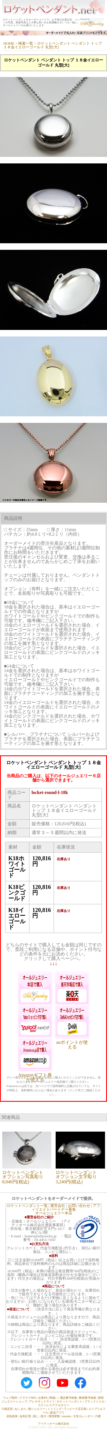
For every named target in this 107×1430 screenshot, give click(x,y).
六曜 (98, 1416)
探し (36, 1416)
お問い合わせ (79, 1206)
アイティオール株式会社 (53, 1423)
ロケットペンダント (69, 1401)
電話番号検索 (68, 1397)
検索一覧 (25, 43)
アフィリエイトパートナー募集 (65, 1207)
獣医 (101, 1397)
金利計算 (25, 1416)
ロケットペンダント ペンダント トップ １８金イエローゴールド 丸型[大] (52, 45)
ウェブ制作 (10, 1397)
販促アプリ (57, 1412)
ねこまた (20, 1408)
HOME (8, 43)
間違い (53, 1397)
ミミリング (54, 1408)
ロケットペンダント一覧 (27, 1206)
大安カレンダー (83, 1416)
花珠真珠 (12, 1416)
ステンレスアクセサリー (53, 1405)
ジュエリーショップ (14, 1401)
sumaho (66, 1416)
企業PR (42, 1397)
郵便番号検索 (87, 1397)
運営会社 (57, 1206)
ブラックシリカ (94, 1401)
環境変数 (54, 1416)
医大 (44, 1416)
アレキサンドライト (42, 1401)
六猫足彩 (7, 1408)
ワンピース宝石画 (75, 1408)
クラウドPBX (27, 1397)
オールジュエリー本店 (53, 1213)
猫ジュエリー (36, 1408)
